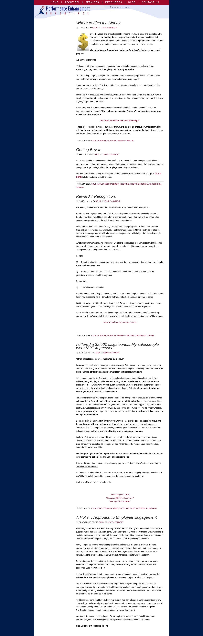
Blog (132, 2)
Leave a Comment (109, 28)
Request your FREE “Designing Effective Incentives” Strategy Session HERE (120, 498)
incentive (101, 141)
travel (151, 336)
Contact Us (150, 2)
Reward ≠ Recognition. (96, 196)
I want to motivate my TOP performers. (120, 322)
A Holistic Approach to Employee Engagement (116, 517)
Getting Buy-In (88, 149)
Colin (95, 28)
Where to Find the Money (98, 23)
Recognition (155, 184)
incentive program (116, 141)
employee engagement (108, 184)
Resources (113, 2)
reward (130, 141)
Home (55, 2)
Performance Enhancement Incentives (50, 11)
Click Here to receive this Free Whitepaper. (120, 121)
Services (92, 2)
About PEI (72, 2)
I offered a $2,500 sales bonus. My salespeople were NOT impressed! (117, 346)
